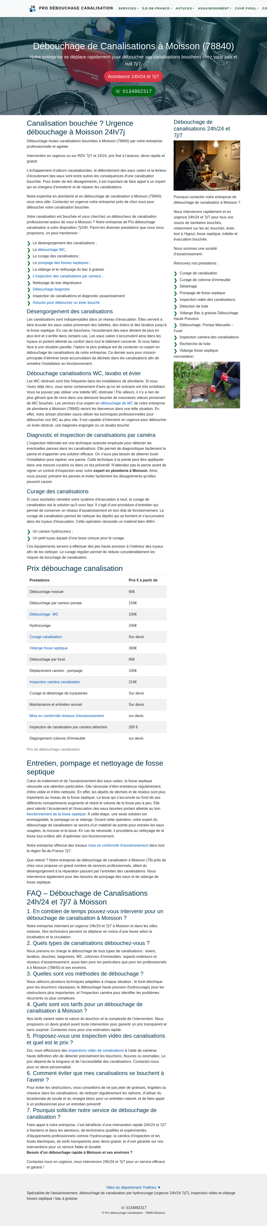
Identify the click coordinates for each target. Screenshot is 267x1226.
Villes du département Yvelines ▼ (133, 1187)
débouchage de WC (117, 403)
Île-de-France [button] (156, 8)
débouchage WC (51, 250)
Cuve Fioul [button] (246, 8)
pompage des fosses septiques (63, 263)
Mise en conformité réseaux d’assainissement (67, 716)
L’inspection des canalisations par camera (67, 276)
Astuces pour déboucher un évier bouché (66, 303)
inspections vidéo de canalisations (96, 1050)
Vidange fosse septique (49, 648)
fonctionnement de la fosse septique (56, 814)
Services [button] (127, 8)
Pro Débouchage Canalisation (76, 8)
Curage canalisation (46, 637)
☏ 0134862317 (133, 91)
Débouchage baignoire (51, 289)
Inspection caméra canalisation (55, 682)
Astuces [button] (184, 8)
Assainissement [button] (213, 8)
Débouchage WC (44, 614)
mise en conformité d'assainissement (118, 845)
